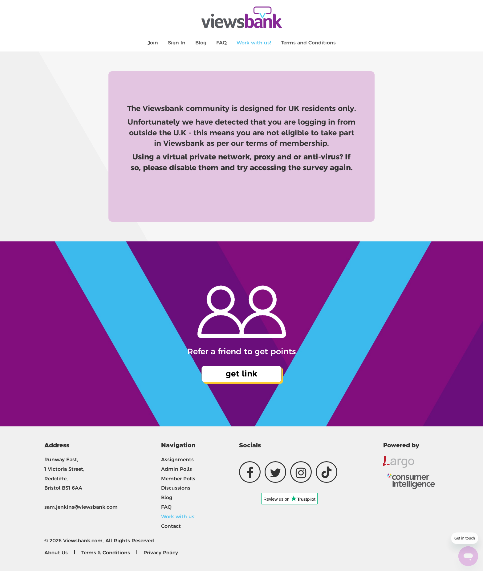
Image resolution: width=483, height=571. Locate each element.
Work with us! (254, 43)
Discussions (175, 488)
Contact (171, 526)
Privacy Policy (161, 553)
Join (153, 43)
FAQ (221, 43)
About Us (56, 553)
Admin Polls (176, 469)
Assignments (177, 459)
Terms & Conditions (105, 553)
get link (241, 374)
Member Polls (178, 479)
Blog (200, 43)
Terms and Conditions (308, 43)
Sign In (176, 43)
